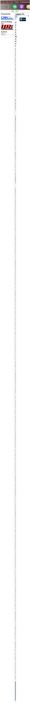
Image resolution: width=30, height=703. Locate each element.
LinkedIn (15, 147)
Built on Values (15, 164)
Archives (2, 33)
